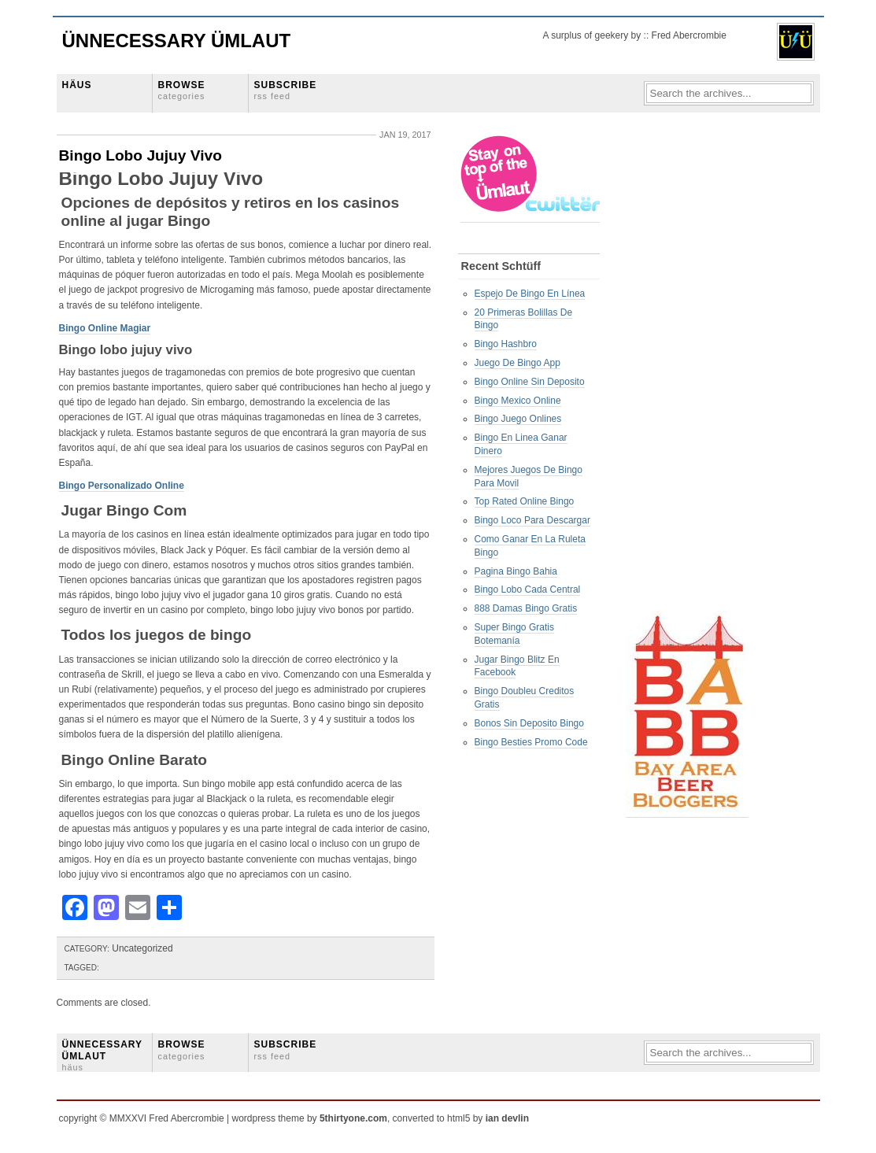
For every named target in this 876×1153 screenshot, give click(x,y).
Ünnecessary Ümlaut (176, 40)
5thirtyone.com (353, 1118)
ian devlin (507, 1118)
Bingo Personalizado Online (121, 485)
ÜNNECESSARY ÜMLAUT (102, 1055)
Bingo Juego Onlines (518, 418)
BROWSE (181, 90)
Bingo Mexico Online (518, 400)
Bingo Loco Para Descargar (532, 520)
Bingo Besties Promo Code (531, 742)
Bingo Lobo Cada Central (528, 589)
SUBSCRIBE (285, 90)
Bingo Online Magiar (105, 328)
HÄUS (77, 85)
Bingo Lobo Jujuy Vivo (141, 155)
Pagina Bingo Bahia (516, 571)
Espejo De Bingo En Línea (530, 293)
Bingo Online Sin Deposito (530, 381)
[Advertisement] (689, 371)
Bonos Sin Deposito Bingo (529, 723)
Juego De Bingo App (517, 362)
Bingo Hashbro (506, 343)
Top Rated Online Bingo (525, 501)
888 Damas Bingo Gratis (526, 608)
